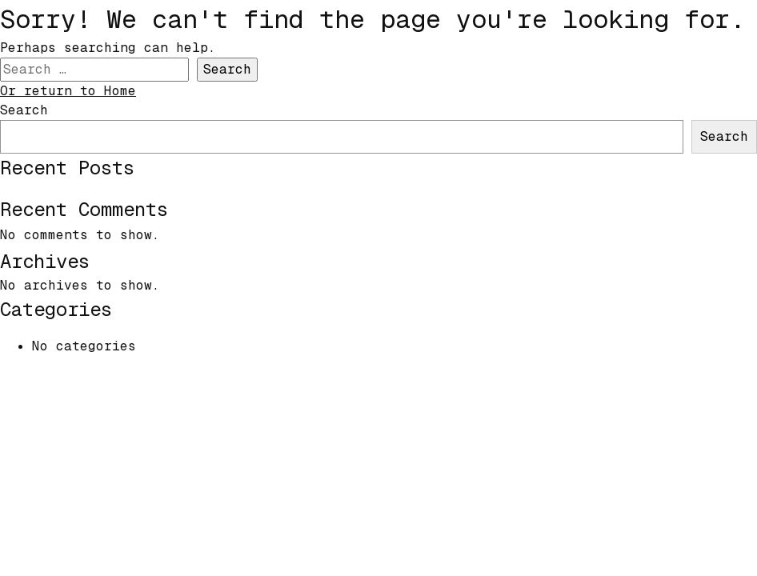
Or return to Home (68, 90)
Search (24, 110)
